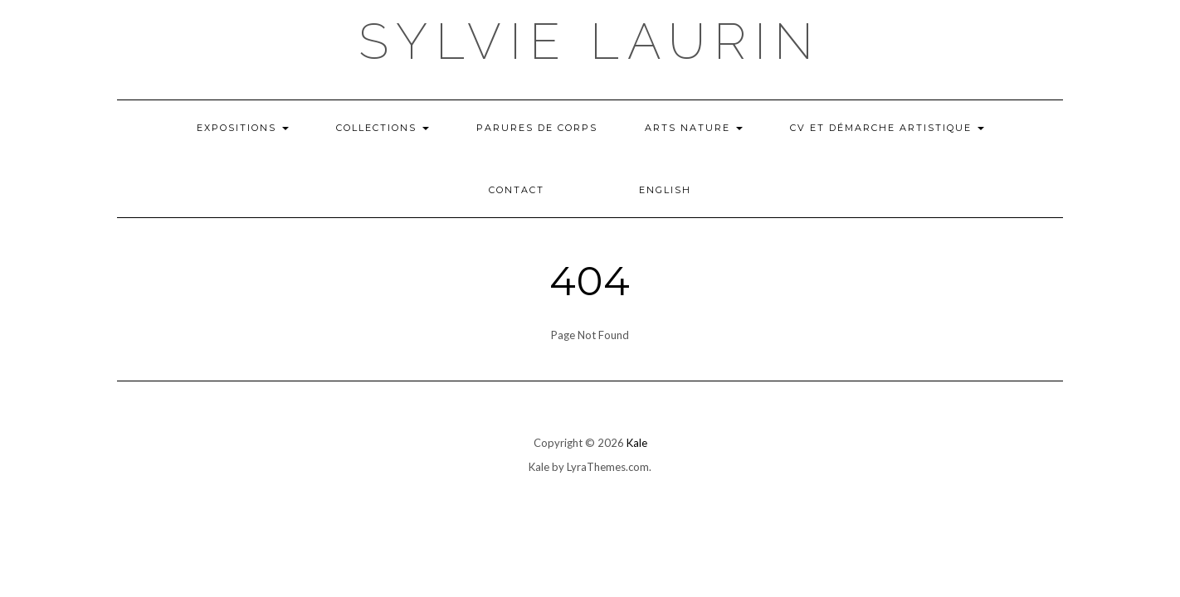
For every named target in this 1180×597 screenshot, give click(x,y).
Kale (637, 442)
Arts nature (694, 127)
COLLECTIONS (382, 127)
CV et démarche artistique (887, 127)
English (665, 190)
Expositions (243, 127)
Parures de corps (536, 127)
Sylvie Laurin (590, 41)
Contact (516, 190)
